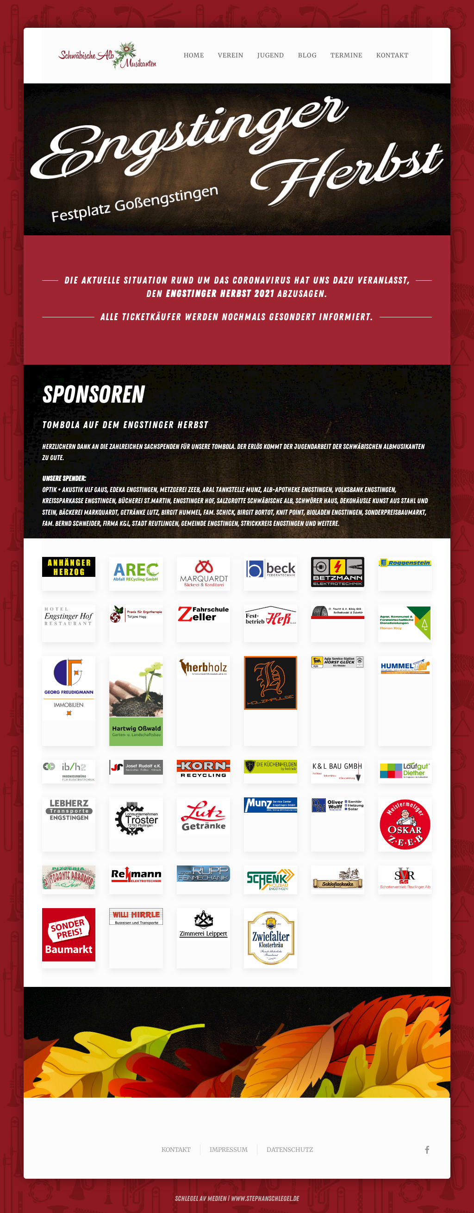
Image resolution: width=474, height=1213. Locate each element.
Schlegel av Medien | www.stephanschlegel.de (237, 1197)
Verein (230, 55)
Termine (346, 55)
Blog (307, 55)
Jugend (270, 55)
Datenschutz (290, 1150)
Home (194, 55)
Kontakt (392, 55)
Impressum (229, 1150)
